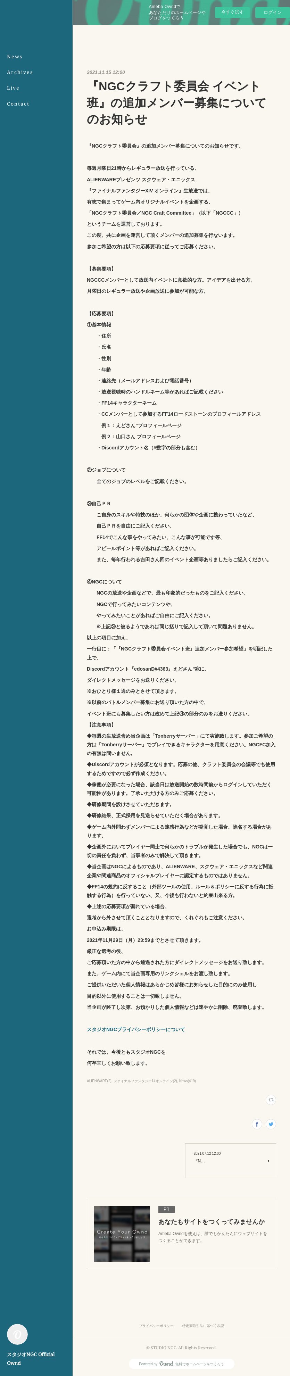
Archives (20, 72)
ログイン (273, 12)
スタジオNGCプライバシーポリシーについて (136, 1029)
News (15, 56)
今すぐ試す (232, 12)
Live (13, 87)
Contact (18, 103)
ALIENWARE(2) (99, 1081)
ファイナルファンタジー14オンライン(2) (145, 1081)
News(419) (187, 1081)
